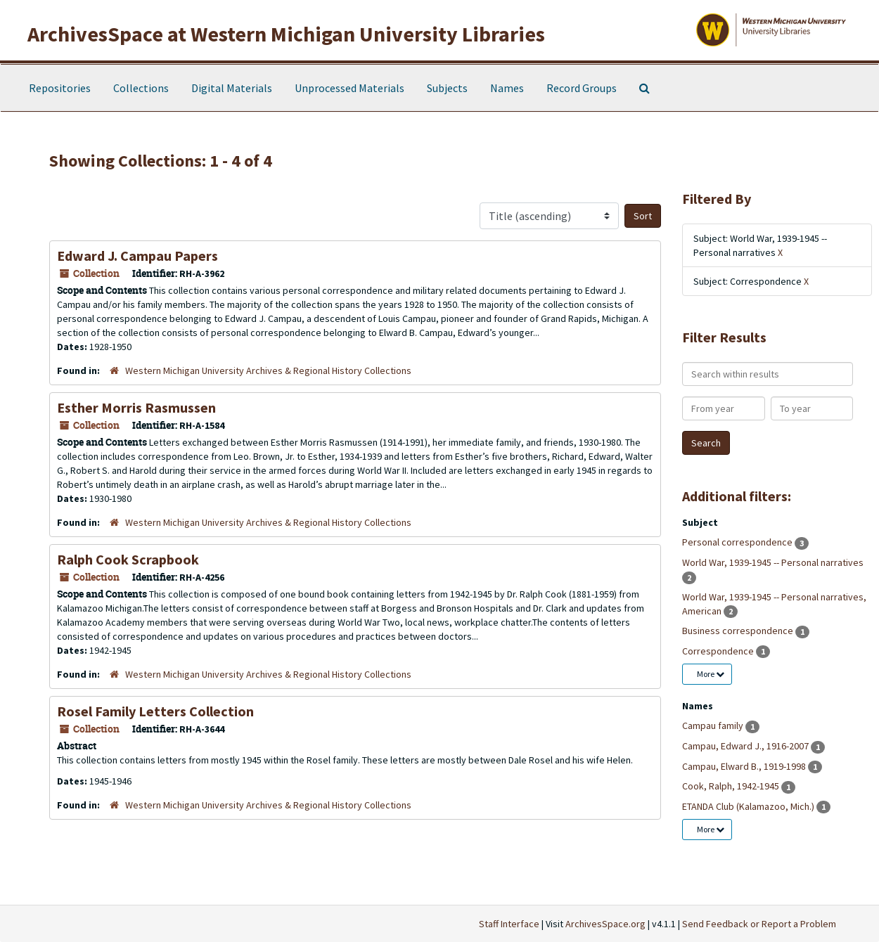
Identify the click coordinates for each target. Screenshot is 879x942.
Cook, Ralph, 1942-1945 (731, 786)
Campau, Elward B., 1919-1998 (745, 766)
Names (507, 88)
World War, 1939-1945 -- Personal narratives (773, 562)
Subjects (447, 88)
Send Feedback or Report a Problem (759, 923)
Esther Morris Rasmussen (136, 407)
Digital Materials (231, 88)
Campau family (713, 725)
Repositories (60, 88)
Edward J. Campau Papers (137, 255)
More (710, 674)
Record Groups (581, 88)
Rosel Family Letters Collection (155, 711)
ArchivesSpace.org (605, 923)
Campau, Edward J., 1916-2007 (746, 746)
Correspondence (719, 651)
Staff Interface (509, 923)
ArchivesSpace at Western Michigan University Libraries (286, 33)
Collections (141, 88)
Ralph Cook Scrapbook (128, 559)
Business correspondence (738, 630)
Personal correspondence (738, 542)
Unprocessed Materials (349, 88)
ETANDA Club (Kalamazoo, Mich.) (749, 806)
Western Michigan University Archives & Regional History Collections (268, 370)
